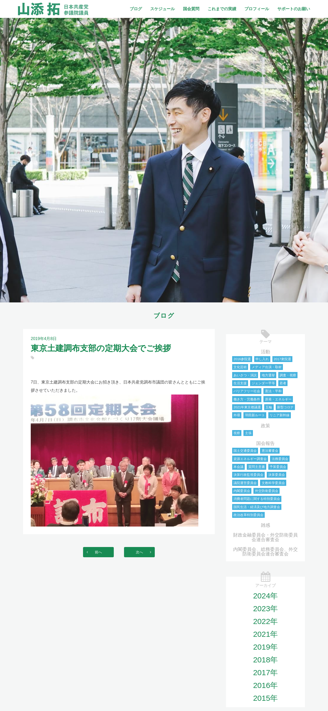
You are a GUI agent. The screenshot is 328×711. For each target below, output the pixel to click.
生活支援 (240, 383)
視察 (236, 433)
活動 (265, 351)
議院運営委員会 (245, 483)
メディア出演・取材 (267, 367)
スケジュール (162, 9)
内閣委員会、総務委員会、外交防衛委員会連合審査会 (265, 551)
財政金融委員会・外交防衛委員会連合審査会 (265, 537)
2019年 (265, 647)
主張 (248, 433)
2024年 (265, 596)
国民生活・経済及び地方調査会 (256, 507)
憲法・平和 (273, 391)
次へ (144, 552)
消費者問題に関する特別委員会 (256, 499)
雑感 (265, 525)
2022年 (265, 621)
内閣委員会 (241, 491)
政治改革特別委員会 (248, 515)
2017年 (265, 672)
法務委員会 (280, 459)
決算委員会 (276, 475)
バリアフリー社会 (246, 391)
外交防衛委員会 (266, 491)
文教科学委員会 (273, 483)
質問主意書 (256, 467)
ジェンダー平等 (263, 383)
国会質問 (191, 9)
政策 (265, 425)
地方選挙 (268, 375)
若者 (283, 383)
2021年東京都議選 (247, 407)
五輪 (268, 407)
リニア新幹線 (280, 415)
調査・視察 (288, 375)
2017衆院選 (282, 359)
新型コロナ (285, 407)
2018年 (265, 659)
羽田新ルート (255, 415)
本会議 (238, 467)
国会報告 (265, 443)
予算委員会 (278, 467)
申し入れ (262, 359)
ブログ (136, 9)
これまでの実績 (222, 9)
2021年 (265, 634)
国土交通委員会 (245, 451)
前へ (93, 552)
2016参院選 (242, 359)
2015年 (265, 698)
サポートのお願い (293, 9)
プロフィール (256, 9)
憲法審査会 (270, 451)
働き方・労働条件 (246, 399)
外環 (236, 415)
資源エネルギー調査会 (250, 459)
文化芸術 (240, 367)
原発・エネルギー (278, 399)
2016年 (265, 685)
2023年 (265, 608)
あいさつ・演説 (245, 375)
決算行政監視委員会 (248, 475)
